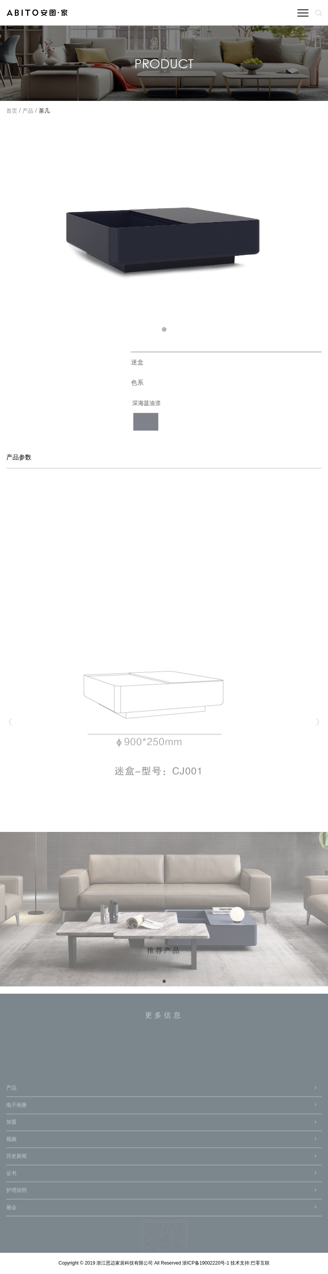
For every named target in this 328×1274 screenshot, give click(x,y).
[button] (164, 329)
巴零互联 (260, 1263)
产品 (27, 111)
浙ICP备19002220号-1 (206, 1263)
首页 (11, 111)
